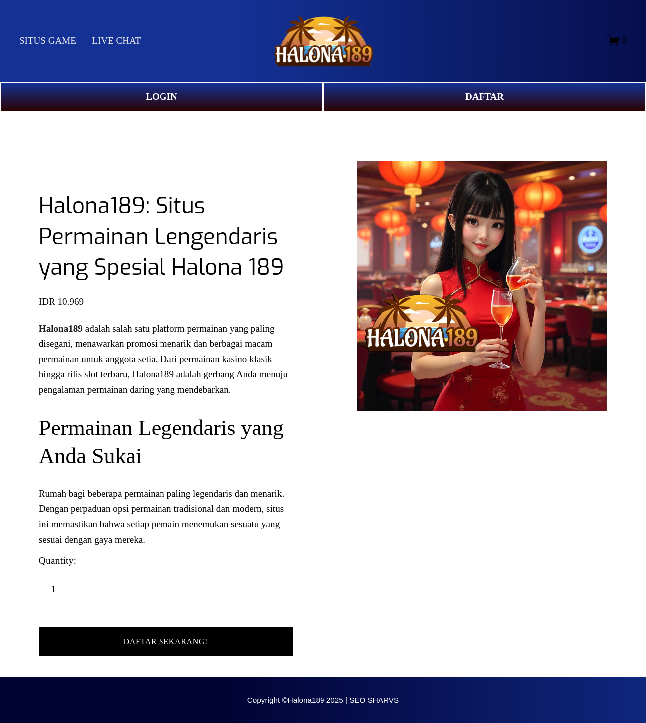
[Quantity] (69, 589)
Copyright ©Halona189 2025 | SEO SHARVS (323, 700)
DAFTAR (484, 96)
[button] (166, 641)
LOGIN (161, 96)
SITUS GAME (47, 40)
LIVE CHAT (116, 40)
